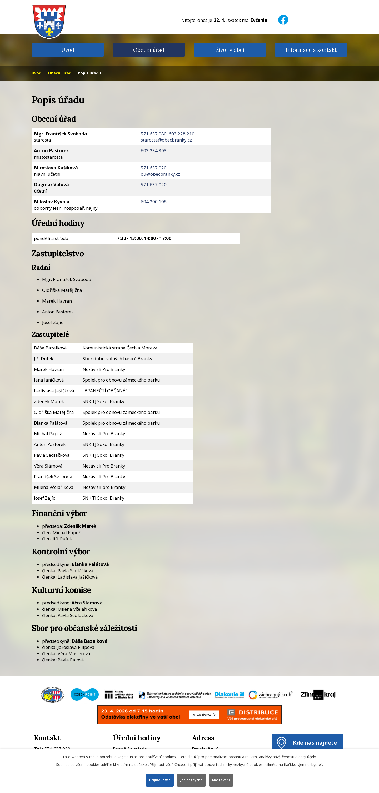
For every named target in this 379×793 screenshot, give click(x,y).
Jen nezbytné (191, 780)
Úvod (67, 49)
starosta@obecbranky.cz (166, 140)
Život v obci (230, 49)
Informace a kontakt (311, 49)
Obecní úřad (148, 49)
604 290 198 (154, 202)
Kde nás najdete (315, 742)
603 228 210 (182, 134)
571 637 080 (154, 134)
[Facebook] (283, 16)
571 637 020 (154, 168)
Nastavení (221, 780)
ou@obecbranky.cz (160, 174)
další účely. (307, 756)
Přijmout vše (159, 780)
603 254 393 (154, 151)
